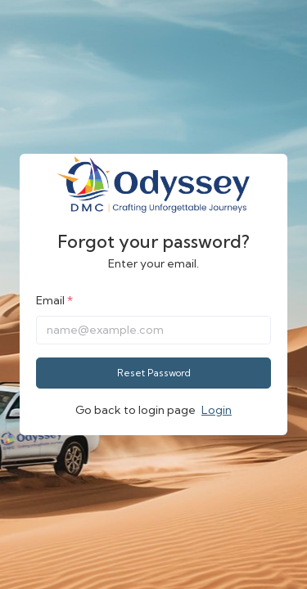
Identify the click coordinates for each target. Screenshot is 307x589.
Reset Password (154, 372)
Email (50, 300)
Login (216, 409)
